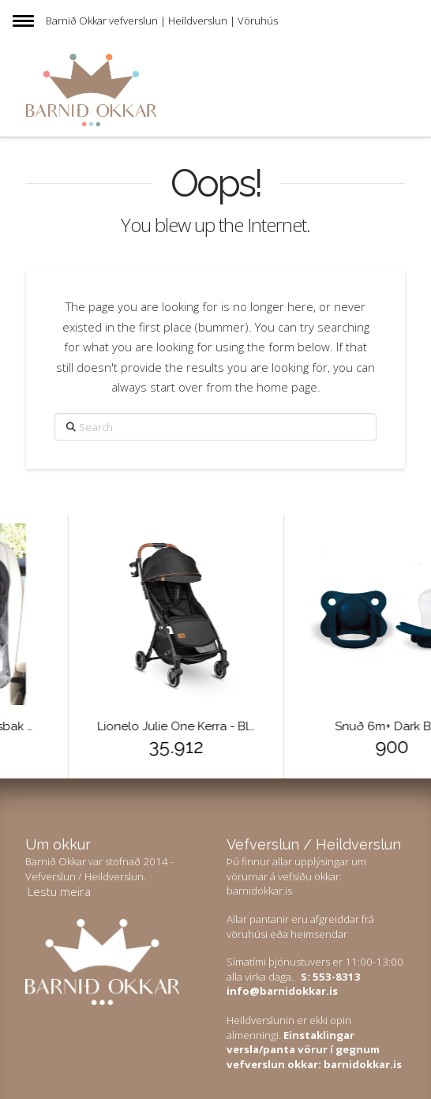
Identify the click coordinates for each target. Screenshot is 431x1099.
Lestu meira (59, 891)
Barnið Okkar (76, 20)
